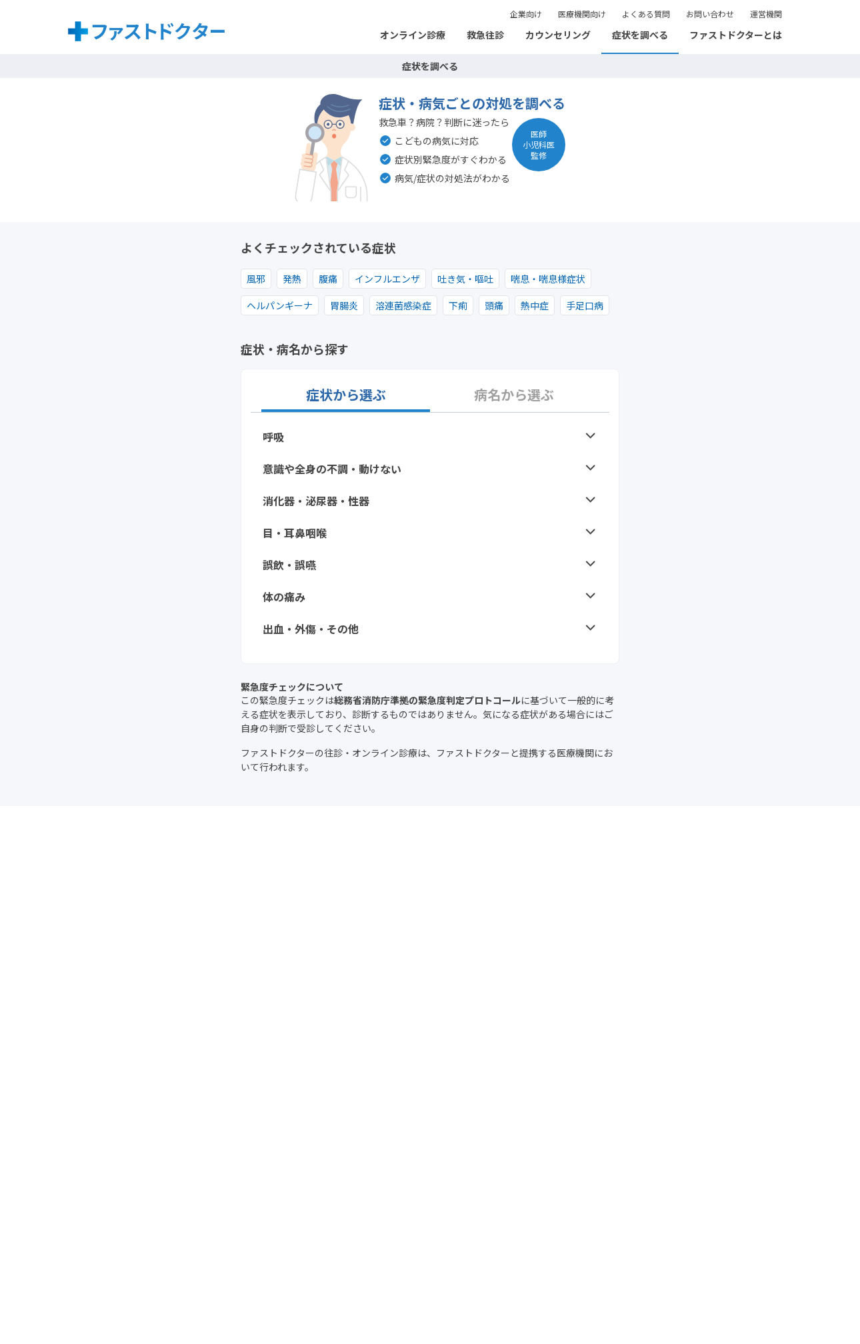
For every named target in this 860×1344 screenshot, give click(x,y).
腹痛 (328, 278)
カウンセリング (558, 34)
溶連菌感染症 (403, 305)
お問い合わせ (710, 13)
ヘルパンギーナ (280, 305)
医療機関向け (582, 13)
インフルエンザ (387, 278)
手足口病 (584, 305)
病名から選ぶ (514, 394)
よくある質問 (646, 13)
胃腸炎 (344, 305)
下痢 (458, 305)
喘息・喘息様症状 (548, 278)
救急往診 (485, 34)
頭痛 (494, 305)
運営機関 (766, 13)
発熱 (292, 278)
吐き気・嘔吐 (465, 278)
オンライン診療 (412, 34)
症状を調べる (640, 34)
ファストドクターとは (735, 34)
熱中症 (535, 305)
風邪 (256, 278)
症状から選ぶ (346, 394)
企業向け (526, 13)
